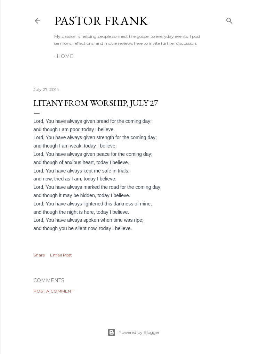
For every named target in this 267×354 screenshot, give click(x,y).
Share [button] (39, 255)
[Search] (229, 19)
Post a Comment (53, 291)
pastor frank (101, 20)
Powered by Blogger (133, 332)
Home (65, 56)
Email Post (61, 255)
